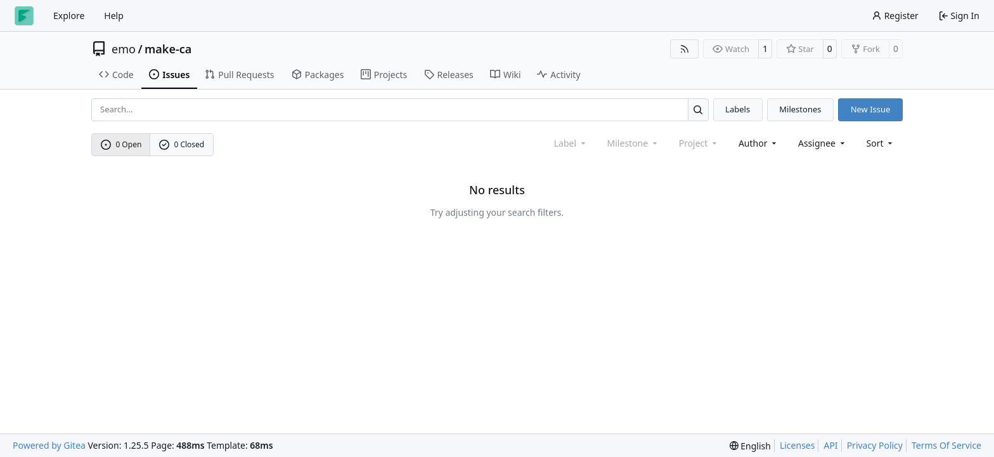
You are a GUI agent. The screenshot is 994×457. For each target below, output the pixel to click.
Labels (737, 109)
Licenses (797, 445)
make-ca (168, 49)
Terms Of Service (946, 445)
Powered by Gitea (49, 445)
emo (124, 49)
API (830, 445)
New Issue (871, 109)
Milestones (800, 109)
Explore (68, 16)
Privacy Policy (875, 445)
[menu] (880, 143)
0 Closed (182, 144)
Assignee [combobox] (822, 143)
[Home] (24, 15)
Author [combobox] (758, 143)
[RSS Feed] (684, 48)
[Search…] (698, 109)
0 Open (121, 144)
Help (114, 16)
